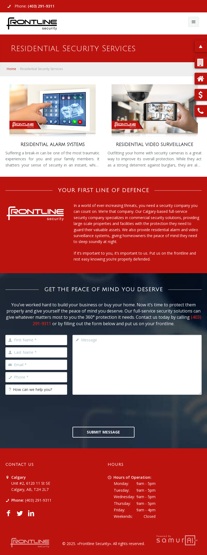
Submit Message (103, 432)
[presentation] (113, 410)
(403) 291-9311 (41, 6)
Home (11, 69)
